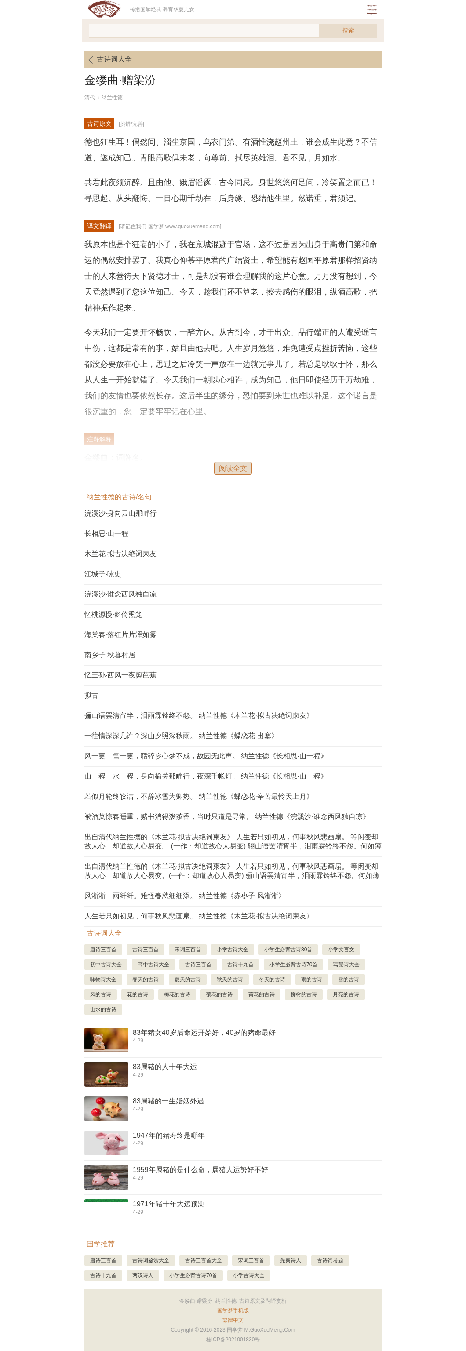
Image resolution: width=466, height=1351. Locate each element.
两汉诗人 (142, 1275)
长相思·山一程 (106, 533)
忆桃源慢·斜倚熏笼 (113, 614)
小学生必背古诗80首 (288, 950)
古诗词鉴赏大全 (150, 1260)
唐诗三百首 (103, 950)
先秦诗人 (290, 1260)
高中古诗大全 (153, 964)
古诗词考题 (330, 1260)
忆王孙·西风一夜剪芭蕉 (120, 675)
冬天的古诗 (272, 979)
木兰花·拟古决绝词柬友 (120, 553)
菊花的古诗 (219, 994)
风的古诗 (100, 994)
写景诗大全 (346, 964)
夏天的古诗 (188, 979)
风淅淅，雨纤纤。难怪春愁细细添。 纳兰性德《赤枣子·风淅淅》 (184, 895)
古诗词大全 (108, 60)
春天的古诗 (145, 979)
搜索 (348, 30)
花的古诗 (137, 994)
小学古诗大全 (232, 950)
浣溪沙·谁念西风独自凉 (120, 594)
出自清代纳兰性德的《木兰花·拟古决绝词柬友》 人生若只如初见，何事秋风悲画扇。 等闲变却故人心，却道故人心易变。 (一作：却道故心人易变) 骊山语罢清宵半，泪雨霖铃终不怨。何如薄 (233, 841)
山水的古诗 (103, 1009)
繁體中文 (233, 1320)
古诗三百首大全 (203, 1260)
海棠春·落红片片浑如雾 (120, 634)
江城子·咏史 (102, 574)
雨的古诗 (311, 979)
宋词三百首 (188, 950)
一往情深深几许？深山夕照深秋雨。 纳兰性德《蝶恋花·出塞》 (181, 735)
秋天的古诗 (230, 979)
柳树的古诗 (304, 994)
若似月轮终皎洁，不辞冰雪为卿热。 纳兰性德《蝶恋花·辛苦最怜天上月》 (198, 796)
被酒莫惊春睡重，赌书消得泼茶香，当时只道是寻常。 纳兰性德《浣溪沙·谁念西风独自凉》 (227, 816)
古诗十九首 (240, 964)
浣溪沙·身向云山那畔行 (120, 513)
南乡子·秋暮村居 (109, 655)
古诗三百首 (145, 950)
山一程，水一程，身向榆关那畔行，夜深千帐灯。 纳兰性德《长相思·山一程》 (206, 776)
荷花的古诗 (261, 994)
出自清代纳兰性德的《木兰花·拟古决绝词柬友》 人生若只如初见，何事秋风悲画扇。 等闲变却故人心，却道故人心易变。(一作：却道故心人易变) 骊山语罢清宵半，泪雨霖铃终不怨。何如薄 (231, 871)
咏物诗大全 (103, 979)
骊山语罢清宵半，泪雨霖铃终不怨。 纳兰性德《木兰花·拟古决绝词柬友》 (198, 715)
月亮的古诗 (346, 994)
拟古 (91, 695)
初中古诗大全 (106, 964)
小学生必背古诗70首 (293, 964)
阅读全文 (233, 468)
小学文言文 (341, 950)
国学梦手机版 (233, 1310)
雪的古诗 (348, 979)
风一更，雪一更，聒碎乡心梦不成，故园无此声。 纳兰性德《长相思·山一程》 (206, 756)
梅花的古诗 (177, 994)
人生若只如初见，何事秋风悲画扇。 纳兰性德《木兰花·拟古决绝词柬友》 (198, 916)
